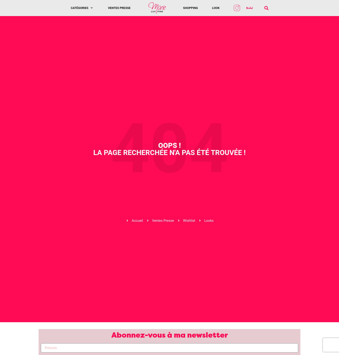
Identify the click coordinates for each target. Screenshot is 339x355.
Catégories (82, 8)
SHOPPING (190, 8)
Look (216, 8)
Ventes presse (119, 8)
